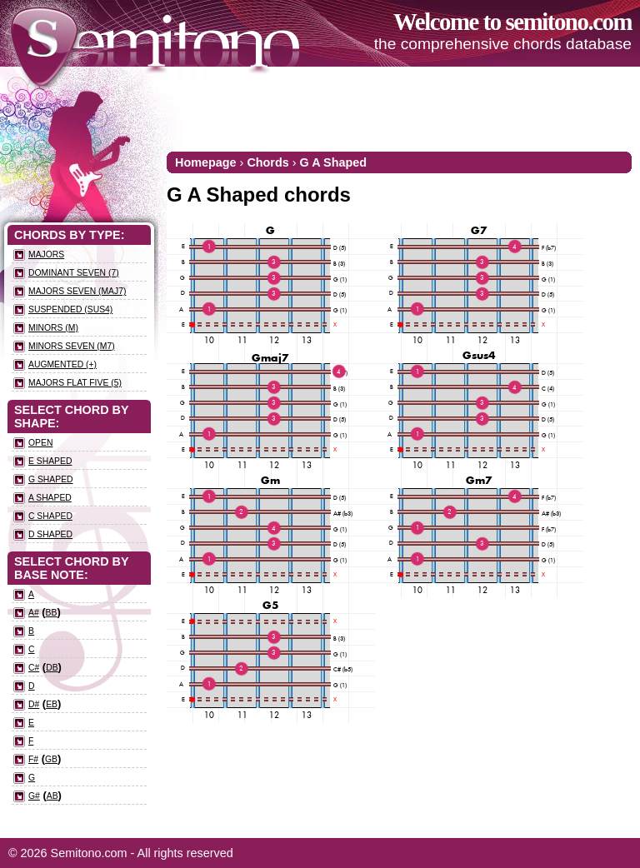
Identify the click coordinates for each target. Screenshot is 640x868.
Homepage (206, 162)
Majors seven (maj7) (77, 291)
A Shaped (50, 497)
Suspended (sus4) (70, 309)
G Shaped (50, 479)
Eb (52, 704)
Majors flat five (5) (75, 382)
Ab (52, 796)
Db (52, 667)
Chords (267, 162)
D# (33, 704)
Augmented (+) (62, 364)
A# (33, 612)
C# (33, 667)
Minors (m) (53, 327)
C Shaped (50, 516)
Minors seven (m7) (71, 346)
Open (40, 442)
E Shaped (50, 461)
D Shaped (50, 534)
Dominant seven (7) (73, 272)
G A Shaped (334, 162)
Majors (46, 254)
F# (33, 759)
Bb (52, 612)
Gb (51, 759)
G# (34, 796)
